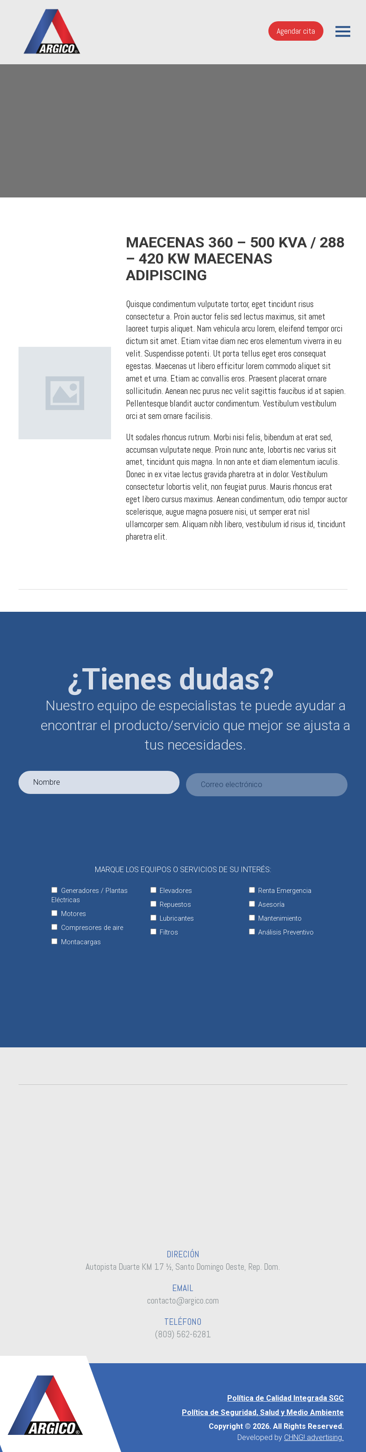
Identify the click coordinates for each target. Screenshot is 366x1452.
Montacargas (75, 942)
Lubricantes (172, 919)
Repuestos (170, 905)
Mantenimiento (275, 919)
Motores (68, 914)
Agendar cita (296, 31)
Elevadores (171, 891)
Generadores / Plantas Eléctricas (89, 895)
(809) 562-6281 (183, 1334)
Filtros (164, 932)
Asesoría (267, 905)
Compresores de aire (87, 928)
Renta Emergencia (280, 891)
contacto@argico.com (183, 1300)
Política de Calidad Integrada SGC (285, 1398)
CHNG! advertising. (314, 1437)
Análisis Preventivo (281, 932)
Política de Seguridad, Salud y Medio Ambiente (263, 1412)
